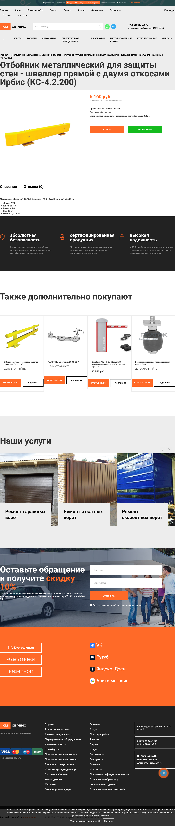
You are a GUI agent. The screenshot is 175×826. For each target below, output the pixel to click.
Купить (107, 129)
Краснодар (169, 10)
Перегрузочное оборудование (70, 40)
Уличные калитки (55, 744)
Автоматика (49, 38)
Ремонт (53, 10)
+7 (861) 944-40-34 (138, 25)
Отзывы (7, 15)
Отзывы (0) (34, 186)
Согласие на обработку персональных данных (104, 782)
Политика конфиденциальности (109, 774)
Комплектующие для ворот (61, 769)
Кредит (81, 10)
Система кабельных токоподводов (57, 777)
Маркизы (167, 38)
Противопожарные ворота (121, 40)
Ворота (18, 38)
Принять (108, 821)
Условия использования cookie (85, 821)
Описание (8, 186)
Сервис (67, 10)
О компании (97, 10)
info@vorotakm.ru (21, 647)
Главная (4, 10)
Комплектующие (147, 38)
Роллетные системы (57, 729)
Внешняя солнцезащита (59, 764)
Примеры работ (35, 10)
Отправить (109, 595)
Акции (18, 10)
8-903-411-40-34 (20, 671)
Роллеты (32, 38)
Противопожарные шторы (61, 759)
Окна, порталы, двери (58, 789)
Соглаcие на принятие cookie (107, 789)
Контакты (22, 15)
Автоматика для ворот (59, 734)
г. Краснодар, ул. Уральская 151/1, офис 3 (146, 28)
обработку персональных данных (127, 605)
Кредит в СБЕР (145, 129)
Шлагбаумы (98, 38)
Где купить (115, 10)
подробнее (33, 383)
